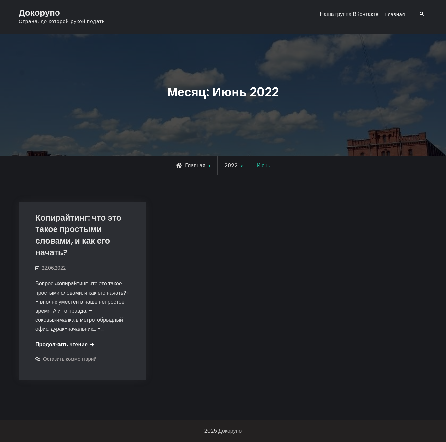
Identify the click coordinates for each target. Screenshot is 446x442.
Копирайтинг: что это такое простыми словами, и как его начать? (78, 235)
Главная (395, 14)
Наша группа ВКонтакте (349, 14)
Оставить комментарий (70, 358)
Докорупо (39, 13)
